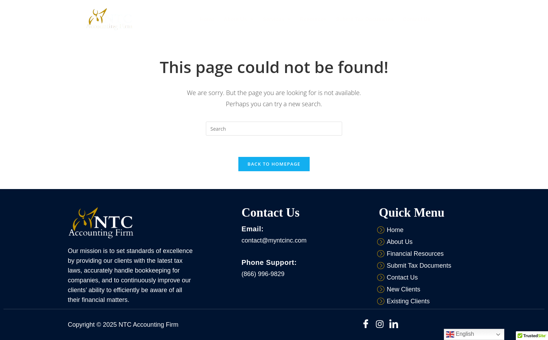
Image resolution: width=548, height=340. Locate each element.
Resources (313, 19)
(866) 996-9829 (262, 273)
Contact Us (417, 19)
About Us (239, 19)
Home (207, 19)
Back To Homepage (273, 164)
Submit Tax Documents (365, 19)
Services (277, 19)
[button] (238, 19)
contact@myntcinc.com (274, 240)
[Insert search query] (274, 129)
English (460, 334)
